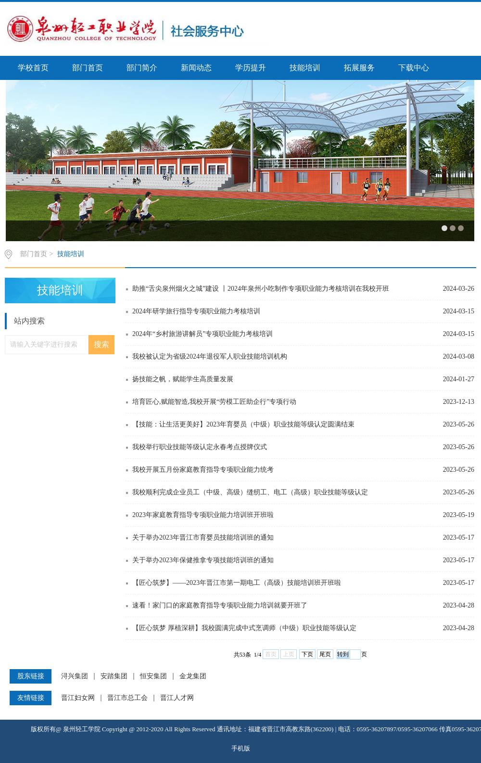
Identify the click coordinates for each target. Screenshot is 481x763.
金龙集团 (192, 676)
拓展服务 (359, 68)
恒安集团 (153, 676)
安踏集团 (114, 676)
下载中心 (413, 68)
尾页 (325, 654)
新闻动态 (196, 68)
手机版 (240, 748)
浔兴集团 (74, 676)
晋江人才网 (177, 698)
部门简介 (142, 68)
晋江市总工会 (127, 698)
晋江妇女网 (78, 698)
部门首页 (87, 68)
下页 (307, 654)
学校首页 (33, 68)
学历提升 (250, 68)
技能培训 (305, 68)
